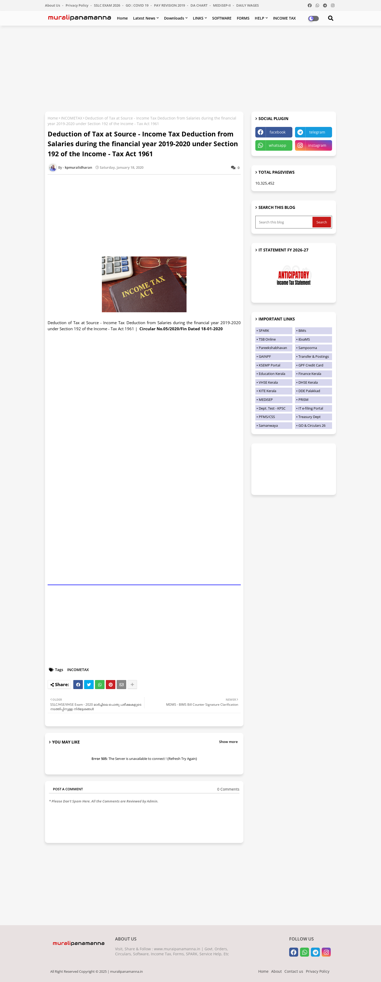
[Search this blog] (284, 222)
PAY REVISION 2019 (170, 5)
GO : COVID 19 (137, 5)
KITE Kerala (267, 390)
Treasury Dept (309, 416)
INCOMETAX (71, 118)
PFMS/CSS (267, 416)
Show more (228, 741)
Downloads (174, 18)
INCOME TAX (284, 18)
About (276, 971)
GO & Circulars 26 (311, 425)
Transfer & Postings (313, 356)
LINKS (198, 18)
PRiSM (303, 399)
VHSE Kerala (268, 382)
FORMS (243, 18)
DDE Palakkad (309, 390)
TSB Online (267, 339)
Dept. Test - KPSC (272, 408)
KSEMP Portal (269, 365)
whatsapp (277, 145)
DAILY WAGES (247, 5)
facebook (277, 132)
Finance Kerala (309, 373)
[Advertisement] (190, 68)
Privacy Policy (77, 5)
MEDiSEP (266, 399)
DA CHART (199, 5)
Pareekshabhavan (273, 347)
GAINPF (265, 356)
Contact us (293, 971)
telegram (317, 132)
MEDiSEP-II (222, 5)
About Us (53, 5)
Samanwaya (268, 425)
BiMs (302, 330)
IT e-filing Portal (310, 408)
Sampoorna (307, 347)
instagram (317, 145)
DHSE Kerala (308, 382)
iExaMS (304, 339)
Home (122, 18)
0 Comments (228, 789)
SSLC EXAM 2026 (107, 5)
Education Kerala (272, 373)
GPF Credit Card (310, 365)
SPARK (264, 330)
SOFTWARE (222, 18)
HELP (259, 18)
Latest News (144, 18)
